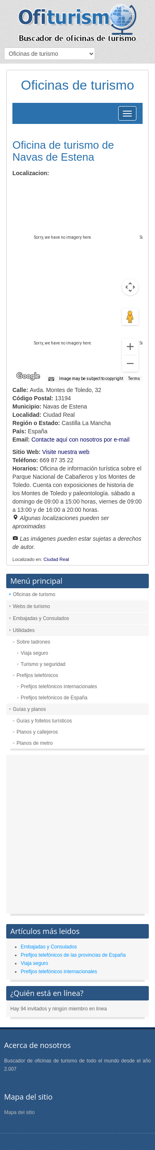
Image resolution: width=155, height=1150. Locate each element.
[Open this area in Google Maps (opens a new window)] (28, 376)
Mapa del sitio (19, 1112)
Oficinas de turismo (34, 594)
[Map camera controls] (130, 287)
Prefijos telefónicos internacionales (59, 686)
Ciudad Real (56, 559)
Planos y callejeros (37, 732)
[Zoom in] (130, 346)
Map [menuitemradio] (31, 187)
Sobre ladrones (33, 642)
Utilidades (24, 630)
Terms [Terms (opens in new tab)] (134, 378)
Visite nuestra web (65, 452)
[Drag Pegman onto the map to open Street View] (130, 317)
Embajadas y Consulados (41, 618)
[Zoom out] (130, 363)
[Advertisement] (77, 836)
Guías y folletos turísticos (44, 721)
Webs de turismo (31, 606)
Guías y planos (29, 709)
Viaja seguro (34, 653)
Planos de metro (34, 743)
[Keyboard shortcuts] (51, 379)
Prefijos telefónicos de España (54, 698)
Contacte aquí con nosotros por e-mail (80, 439)
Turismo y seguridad (43, 664)
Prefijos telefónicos (37, 675)
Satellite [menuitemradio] (65, 187)
